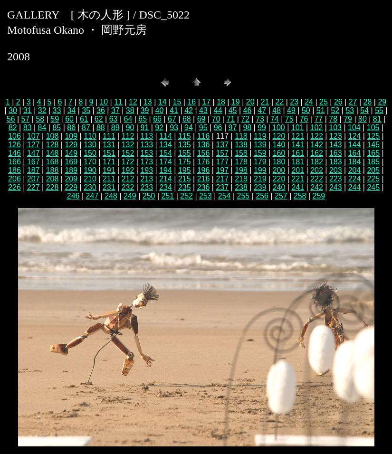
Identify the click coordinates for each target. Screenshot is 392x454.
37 (115, 110)
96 (218, 127)
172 (128, 162)
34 (71, 110)
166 (14, 162)
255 (243, 196)
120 (279, 136)
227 (33, 187)
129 (71, 145)
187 (33, 170)
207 (33, 179)
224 (354, 179)
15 (177, 102)
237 (222, 187)
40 (159, 110)
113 (146, 136)
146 (14, 153)
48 (276, 110)
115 (184, 136)
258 (300, 196)
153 (146, 153)
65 (142, 119)
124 (354, 136)
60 (69, 119)
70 (216, 119)
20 (250, 102)
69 (201, 119)
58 (40, 119)
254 (224, 196)
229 (71, 187)
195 (184, 170)
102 (316, 127)
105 (373, 127)
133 (146, 145)
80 (362, 119)
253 (205, 196)
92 (159, 127)
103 (335, 127)
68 (186, 119)
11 (118, 102)
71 (230, 119)
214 (165, 179)
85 (56, 127)
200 (279, 170)
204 (354, 170)
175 (184, 162)
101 (297, 127)
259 (319, 196)
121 (297, 136)
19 (235, 102)
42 (188, 110)
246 (73, 196)
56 (11, 119)
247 (92, 196)
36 (100, 110)
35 (86, 110)
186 (14, 170)
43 (203, 110)
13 (147, 102)
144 (354, 145)
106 (14, 136)
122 (316, 136)
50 (306, 110)
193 (146, 170)
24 (309, 102)
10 (103, 102)
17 (206, 102)
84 (42, 127)
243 (335, 187)
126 (14, 145)
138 (241, 145)
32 (42, 110)
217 (222, 179)
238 (241, 187)
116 (203, 136)
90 (130, 127)
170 (90, 162)
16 (191, 102)
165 (373, 153)
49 (291, 110)
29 (382, 102)
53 (349, 110)
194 (165, 170)
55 (379, 110)
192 (128, 170)
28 (367, 102)
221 (297, 179)
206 (14, 179)
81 (377, 119)
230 (90, 187)
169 (71, 162)
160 (279, 153)
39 (145, 110)
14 (162, 102)
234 (165, 187)
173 (146, 162)
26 (338, 102)
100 (278, 127)
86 (71, 127)
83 (27, 127)
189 (71, 170)
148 (52, 153)
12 (133, 102)
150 (90, 153)
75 (289, 119)
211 (109, 179)
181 (297, 162)
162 (316, 153)
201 (297, 170)
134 (165, 145)
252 (186, 196)
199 (260, 170)
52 (335, 110)
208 (52, 179)
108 (52, 136)
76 (304, 119)
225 (373, 179)
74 (274, 119)
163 (335, 153)
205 (373, 170)
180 (279, 162)
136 (203, 145)
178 (241, 162)
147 (33, 153)
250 (149, 196)
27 (353, 102)
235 (184, 187)
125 (373, 136)
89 (115, 127)
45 (233, 110)
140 (279, 145)
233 (146, 187)
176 (203, 162)
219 (260, 179)
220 (279, 179)
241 (297, 187)
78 (333, 119)
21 (265, 102)
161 (297, 153)
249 (130, 196)
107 (33, 136)
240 (279, 187)
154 (165, 153)
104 (354, 127)
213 (146, 179)
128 (52, 145)
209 (71, 179)
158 (241, 153)
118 (241, 136)
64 (128, 119)
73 (260, 119)
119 (260, 136)
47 (262, 110)
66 (157, 119)
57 (25, 119)
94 (188, 127)
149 (71, 153)
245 (373, 187)
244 (354, 187)
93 (174, 127)
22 (280, 102)
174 (165, 162)
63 (113, 119)
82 (13, 127)
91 (144, 127)
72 (245, 119)
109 (71, 136)
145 (373, 145)
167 (33, 162)
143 (335, 145)
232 (128, 187)
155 (184, 153)
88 (100, 127)
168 (52, 162)
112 (128, 136)
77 (318, 119)
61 (84, 119)
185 (373, 162)
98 (247, 127)
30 (13, 110)
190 (90, 170)
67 (172, 119)
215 (184, 179)
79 (348, 119)
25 (323, 102)
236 (203, 187)
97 (233, 127)
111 (109, 136)
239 (260, 187)
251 (168, 196)
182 (316, 162)
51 (320, 110)
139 (260, 145)
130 (90, 145)
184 (354, 162)
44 (218, 110)
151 (109, 153)
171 (109, 162)
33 (57, 110)
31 (27, 110)
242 (316, 187)
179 (260, 162)
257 (281, 196)
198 (241, 170)
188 (52, 170)
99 (262, 127)
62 (99, 119)
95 (203, 127)
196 (203, 170)
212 (128, 179)
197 (222, 170)
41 (174, 110)
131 (109, 145)
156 (203, 153)
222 (316, 179)
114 (165, 136)
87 (86, 127)
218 (241, 179)
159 (260, 153)
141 (297, 145)
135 (184, 145)
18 (221, 102)
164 (354, 153)
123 (335, 136)
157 (222, 153)
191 (109, 170)
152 (128, 153)
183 (335, 162)
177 (222, 162)
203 (335, 170)
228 (52, 187)
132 (128, 145)
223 (335, 179)
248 (111, 196)
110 (90, 136)
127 (33, 145)
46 (247, 110)
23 (294, 102)
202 (316, 170)
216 (203, 179)
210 (90, 179)
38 (130, 110)
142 (316, 145)
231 (109, 187)
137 (222, 145)
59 (54, 119)
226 (14, 187)
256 (262, 196)
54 (364, 110)
